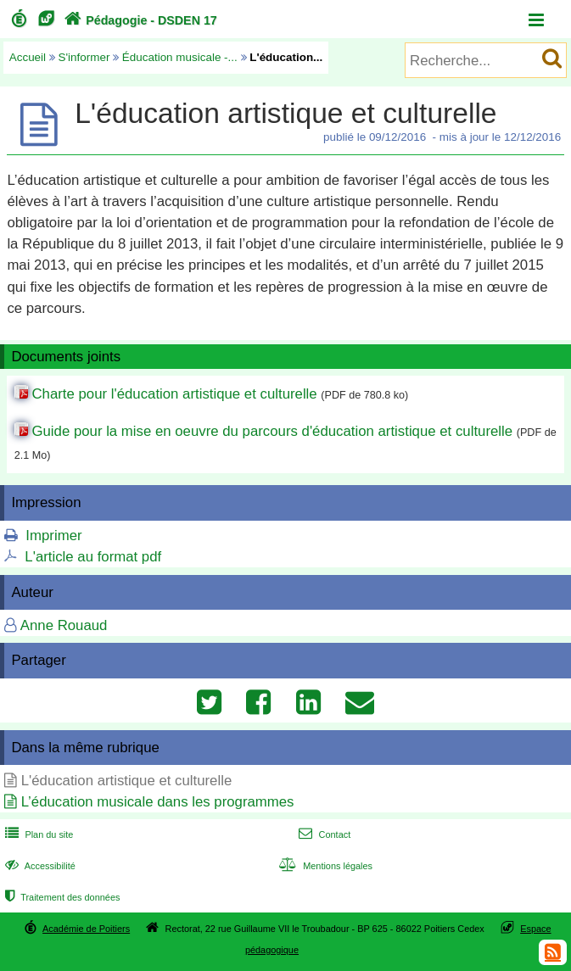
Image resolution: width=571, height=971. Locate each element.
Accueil (27, 57)
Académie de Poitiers (86, 929)
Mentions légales (324, 866)
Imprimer (53, 535)
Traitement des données (61, 897)
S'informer (84, 57)
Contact (322, 834)
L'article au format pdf (93, 557)
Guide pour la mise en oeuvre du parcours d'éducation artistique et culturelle (271, 431)
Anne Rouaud (64, 625)
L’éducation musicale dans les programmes (157, 802)
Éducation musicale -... (180, 57)
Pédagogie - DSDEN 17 (138, 20)
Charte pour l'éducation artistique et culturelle (173, 394)
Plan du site (37, 834)
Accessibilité (39, 866)
